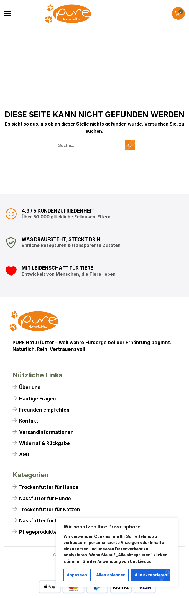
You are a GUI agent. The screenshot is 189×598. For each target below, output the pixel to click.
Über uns (29, 387)
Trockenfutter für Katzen (49, 509)
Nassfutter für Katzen (45, 520)
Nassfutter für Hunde (45, 498)
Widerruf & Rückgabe (44, 443)
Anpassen (77, 575)
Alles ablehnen (111, 575)
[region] (117, 552)
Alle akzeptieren (151, 575)
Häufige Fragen (37, 399)
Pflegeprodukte (38, 532)
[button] (7, 13)
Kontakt (28, 421)
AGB (24, 454)
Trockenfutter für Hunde (49, 487)
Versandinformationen (46, 432)
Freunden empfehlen (44, 410)
